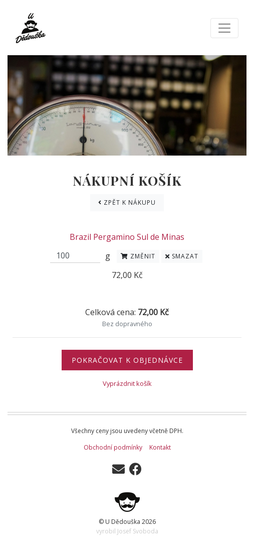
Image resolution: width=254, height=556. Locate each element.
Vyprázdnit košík (127, 383)
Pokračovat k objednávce (127, 360)
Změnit (138, 256)
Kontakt (160, 447)
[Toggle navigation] (224, 28)
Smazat (181, 256)
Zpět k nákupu (127, 202)
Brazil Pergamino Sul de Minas (127, 236)
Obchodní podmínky (113, 447)
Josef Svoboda (137, 531)
